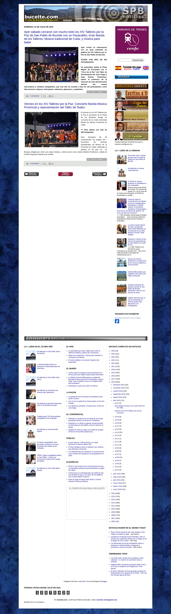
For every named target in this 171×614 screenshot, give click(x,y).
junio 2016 (117, 474)
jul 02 (117, 467)
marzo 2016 (117, 483)
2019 (113, 373)
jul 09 (117, 448)
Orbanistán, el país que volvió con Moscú (83, 386)
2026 (113, 351)
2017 (113, 379)
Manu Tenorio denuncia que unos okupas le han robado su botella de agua (128, 533)
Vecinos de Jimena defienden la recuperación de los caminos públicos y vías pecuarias (137, 262)
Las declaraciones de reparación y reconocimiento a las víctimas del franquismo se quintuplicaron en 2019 (86, 454)
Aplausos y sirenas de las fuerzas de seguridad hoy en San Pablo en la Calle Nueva (137, 242)
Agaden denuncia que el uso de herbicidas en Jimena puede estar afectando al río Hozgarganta (136, 302)
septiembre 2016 (119, 394)
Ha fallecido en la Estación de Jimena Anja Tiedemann (47, 391)
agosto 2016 (117, 397)
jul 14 (117, 435)
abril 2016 (117, 480)
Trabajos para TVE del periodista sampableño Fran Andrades (48, 417)
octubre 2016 (118, 391)
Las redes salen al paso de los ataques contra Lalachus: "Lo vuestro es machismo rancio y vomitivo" (127, 560)
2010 (113, 509)
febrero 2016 (118, 486)
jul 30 (117, 417)
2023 (113, 360)
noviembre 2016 (119, 388)
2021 (113, 366)
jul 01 (117, 470)
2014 (113, 496)
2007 (113, 518)
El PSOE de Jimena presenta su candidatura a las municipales (137, 183)
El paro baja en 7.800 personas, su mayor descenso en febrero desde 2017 (83, 443)
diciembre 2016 (119, 385)
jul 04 (117, 460)
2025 (113, 354)
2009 (113, 512)
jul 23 (117, 432)
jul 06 (117, 457)
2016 (113, 382)
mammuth (81, 581)
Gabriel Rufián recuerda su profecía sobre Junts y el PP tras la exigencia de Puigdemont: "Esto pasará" (128, 566)
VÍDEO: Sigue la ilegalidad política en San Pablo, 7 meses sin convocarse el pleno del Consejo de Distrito (49, 458)
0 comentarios (34, 96)
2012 (113, 503)
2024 (113, 357)
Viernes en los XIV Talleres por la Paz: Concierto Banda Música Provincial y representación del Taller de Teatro (65, 105)
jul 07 (117, 454)
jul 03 (117, 464)
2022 (113, 363)
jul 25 (117, 429)
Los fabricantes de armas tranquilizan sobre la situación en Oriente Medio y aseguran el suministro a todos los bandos (127, 545)
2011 (113, 506)
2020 (113, 370)
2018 (113, 376)
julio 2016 (117, 400)
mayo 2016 (117, 477)
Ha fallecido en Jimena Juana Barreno (136, 169)
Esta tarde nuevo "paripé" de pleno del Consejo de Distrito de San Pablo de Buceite (137, 158)
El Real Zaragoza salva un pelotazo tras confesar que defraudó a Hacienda (85, 448)
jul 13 (117, 439)
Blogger (104, 581)
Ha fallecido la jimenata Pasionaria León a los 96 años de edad (49, 404)
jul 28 (117, 423)
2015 (113, 493)
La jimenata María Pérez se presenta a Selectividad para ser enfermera (48, 366)
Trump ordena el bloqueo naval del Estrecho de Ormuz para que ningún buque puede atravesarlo (85, 374)
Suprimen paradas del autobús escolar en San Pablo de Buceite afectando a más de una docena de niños (136, 289)
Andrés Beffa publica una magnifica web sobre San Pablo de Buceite (137, 274)
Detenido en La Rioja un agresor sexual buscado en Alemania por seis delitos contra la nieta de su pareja (85, 425)
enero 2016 (117, 489)
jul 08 (117, 451)
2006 (113, 521)
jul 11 (117, 445)
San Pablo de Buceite (122, 318)
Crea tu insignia (135, 318)
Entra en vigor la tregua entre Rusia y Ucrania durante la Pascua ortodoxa (84, 480)
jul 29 (117, 420)
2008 (113, 515)
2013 (113, 499)
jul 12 (117, 442)
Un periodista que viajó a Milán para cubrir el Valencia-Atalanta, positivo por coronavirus (84, 352)
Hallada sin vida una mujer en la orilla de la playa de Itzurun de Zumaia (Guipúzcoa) (85, 431)
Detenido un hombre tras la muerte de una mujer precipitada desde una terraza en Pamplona (85, 419)
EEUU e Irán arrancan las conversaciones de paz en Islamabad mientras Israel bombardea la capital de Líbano (86, 468)
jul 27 (117, 426)
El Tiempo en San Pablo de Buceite (87, 488)
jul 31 (117, 403)
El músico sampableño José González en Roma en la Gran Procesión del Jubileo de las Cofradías (48, 445)
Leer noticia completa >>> (97, 92)
